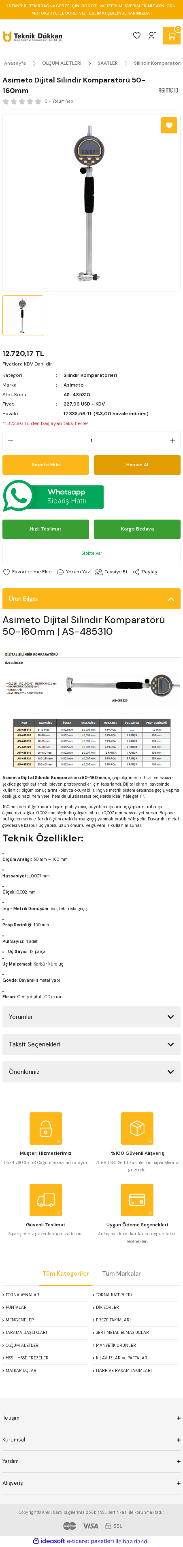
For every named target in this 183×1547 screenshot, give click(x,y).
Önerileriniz (24, 1072)
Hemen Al (137, 464)
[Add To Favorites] (169, 125)
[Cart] (172, 35)
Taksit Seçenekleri (34, 1044)
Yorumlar (21, 1017)
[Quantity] (91, 440)
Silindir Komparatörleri (90, 375)
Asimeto (74, 385)
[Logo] (32, 35)
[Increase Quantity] (175, 440)
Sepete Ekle (46, 464)
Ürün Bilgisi (23, 599)
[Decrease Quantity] (8, 440)
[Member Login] (152, 35)
